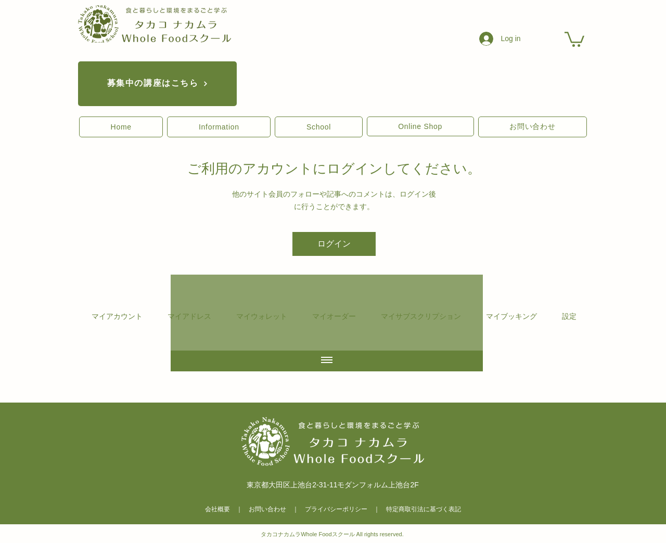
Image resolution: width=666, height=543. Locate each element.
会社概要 (217, 509)
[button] (121, 127)
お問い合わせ (267, 509)
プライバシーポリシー (336, 509)
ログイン (334, 243)
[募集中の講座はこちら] (157, 83)
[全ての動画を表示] (326, 360)
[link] (574, 38)
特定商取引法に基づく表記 (423, 509)
